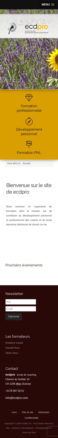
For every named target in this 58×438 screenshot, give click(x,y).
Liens (14, 412)
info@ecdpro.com (16, 397)
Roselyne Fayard (14, 342)
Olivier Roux (11, 353)
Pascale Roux (12, 347)
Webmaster (43, 412)
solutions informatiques (22, 428)
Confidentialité (31, 418)
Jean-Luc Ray (29, 432)
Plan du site (27, 412)
